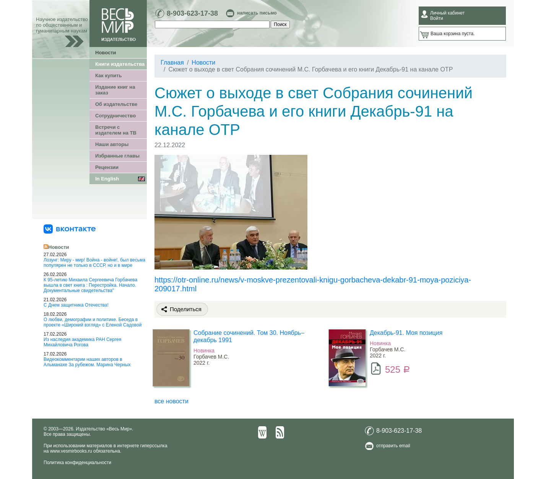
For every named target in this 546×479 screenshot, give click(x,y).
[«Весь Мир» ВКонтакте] (70, 228)
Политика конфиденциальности (77, 462)
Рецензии (107, 167)
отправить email (393, 445)
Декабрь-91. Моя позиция (406, 333)
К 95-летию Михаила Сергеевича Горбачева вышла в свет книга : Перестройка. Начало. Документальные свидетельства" (90, 285)
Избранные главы (117, 156)
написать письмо (256, 13)
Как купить (108, 75)
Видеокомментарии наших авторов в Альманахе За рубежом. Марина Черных (87, 362)
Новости (105, 52)
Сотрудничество (115, 116)
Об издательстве (116, 104)
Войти (436, 18)
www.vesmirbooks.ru (71, 451)
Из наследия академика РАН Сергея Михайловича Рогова (82, 342)
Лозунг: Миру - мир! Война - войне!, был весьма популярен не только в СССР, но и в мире (94, 262)
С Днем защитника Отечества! (76, 305)
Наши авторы (111, 144)
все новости (171, 401)
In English (107, 179)
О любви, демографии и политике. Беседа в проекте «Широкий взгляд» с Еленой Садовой (92, 322)
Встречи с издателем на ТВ (115, 130)
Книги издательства (120, 64)
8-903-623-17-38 (192, 13)
